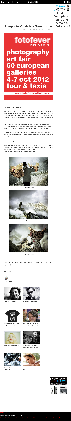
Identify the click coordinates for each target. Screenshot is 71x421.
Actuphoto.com (4, 412)
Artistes (40, 417)
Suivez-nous (20, 415)
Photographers (11, 417)
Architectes (45, 417)
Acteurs (50, 417)
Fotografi (24, 417)
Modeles (61, 417)
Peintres (35, 417)
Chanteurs (55, 417)
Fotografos (18, 417)
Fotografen (29, 417)
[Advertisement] (27, 14)
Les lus (11, 2)
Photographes (3, 417)
